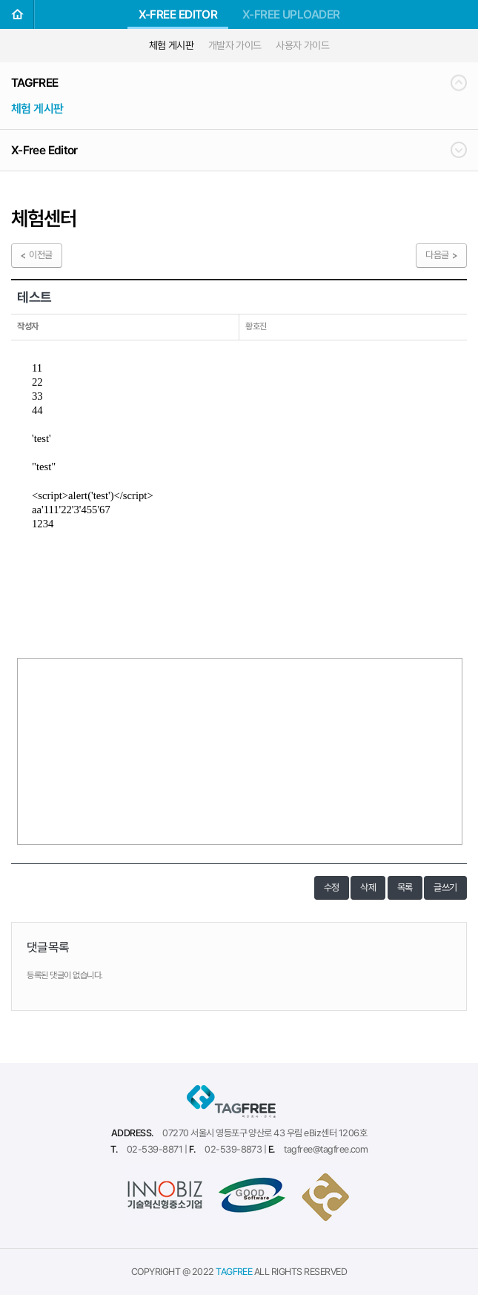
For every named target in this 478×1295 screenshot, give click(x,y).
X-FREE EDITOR (178, 14)
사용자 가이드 (302, 45)
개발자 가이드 (235, 45)
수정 (331, 887)
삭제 (368, 887)
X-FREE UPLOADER (291, 14)
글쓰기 (445, 887)
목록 (405, 887)
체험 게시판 (171, 45)
